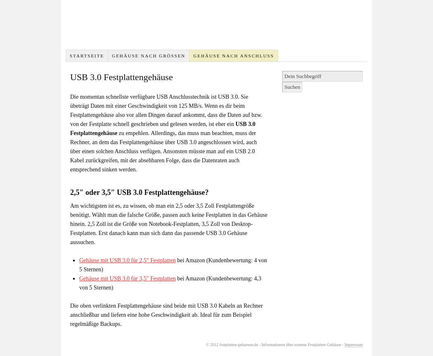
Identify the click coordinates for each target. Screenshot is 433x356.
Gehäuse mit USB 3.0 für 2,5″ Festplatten (127, 260)
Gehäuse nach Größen (148, 55)
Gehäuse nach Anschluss (233, 55)
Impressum (354, 344)
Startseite (87, 55)
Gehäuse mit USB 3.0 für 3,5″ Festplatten (127, 278)
